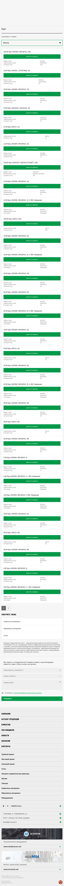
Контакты (5, 746)
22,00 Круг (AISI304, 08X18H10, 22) (16, 330)
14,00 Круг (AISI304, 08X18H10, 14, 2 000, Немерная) (23, 200)
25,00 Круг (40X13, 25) (12, 348)
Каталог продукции (10, 719)
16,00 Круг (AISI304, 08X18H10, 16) (16, 236)
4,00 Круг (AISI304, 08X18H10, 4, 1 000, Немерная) (22, 587)
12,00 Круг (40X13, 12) (12, 127)
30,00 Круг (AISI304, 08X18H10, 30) (16, 439)
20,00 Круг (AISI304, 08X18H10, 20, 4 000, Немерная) (23, 311)
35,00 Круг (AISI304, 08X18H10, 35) (16, 514)
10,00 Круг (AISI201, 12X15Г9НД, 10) (17, 70)
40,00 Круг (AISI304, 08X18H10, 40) (16, 549)
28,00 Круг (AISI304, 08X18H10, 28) (16, 403)
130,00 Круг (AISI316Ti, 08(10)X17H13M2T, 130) (21, 162)
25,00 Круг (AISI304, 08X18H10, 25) (16, 365)
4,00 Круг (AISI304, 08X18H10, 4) (15, 568)
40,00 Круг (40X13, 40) (12, 532)
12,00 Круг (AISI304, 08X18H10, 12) (16, 144)
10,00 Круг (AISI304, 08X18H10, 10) (16, 89)
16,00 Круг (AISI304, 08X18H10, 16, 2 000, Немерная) (23, 254)
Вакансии (5, 741)
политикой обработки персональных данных (27, 693)
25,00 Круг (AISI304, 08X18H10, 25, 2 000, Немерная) (23, 384)
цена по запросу (32, 56)
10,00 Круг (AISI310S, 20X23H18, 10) (17, 108)
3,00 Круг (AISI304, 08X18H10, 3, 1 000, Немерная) (22, 476)
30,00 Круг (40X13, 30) (12, 422)
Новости (5, 735)
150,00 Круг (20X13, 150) (12, 219)
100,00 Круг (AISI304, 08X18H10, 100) (17, 52)
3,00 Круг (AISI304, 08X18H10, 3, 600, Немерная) (21, 495)
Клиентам (31, 724)
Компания (31, 713)
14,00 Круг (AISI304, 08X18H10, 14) (16, 181)
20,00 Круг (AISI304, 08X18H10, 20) (16, 292)
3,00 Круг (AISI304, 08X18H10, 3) (15, 457)
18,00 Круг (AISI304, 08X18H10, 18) (16, 273)
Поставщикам (31, 730)
